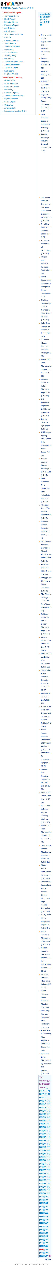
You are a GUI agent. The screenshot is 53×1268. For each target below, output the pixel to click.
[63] (48, 1153)
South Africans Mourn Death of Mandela (44, 997)
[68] (44, 1160)
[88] (41, 1183)
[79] (41, 1173)
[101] (46, 1196)
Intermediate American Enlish (15, 111)
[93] (48, 1186)
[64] (41, 1157)
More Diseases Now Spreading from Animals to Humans (45, 488)
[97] (41, 1193)
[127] (46, 1239)
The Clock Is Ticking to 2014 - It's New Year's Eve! (46, 600)
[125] (46, 1236)
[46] (41, 1137)
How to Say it (9, 90)
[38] (44, 1127)
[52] (41, 1144)
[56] (44, 1147)
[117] (46, 1223)
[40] (41, 1130)
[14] (44, 1101)
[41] (44, 1130)
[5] (49, 1091)
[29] (44, 1117)
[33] (48, 1120)
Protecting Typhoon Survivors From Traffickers (45, 1017)
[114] (41, 1220)
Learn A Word (9, 81)
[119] (46, 1226)
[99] (48, 1193)
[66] (48, 1157)
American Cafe (10, 108)
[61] (41, 1153)
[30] (48, 1117)
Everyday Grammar (11, 40)
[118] (41, 1226)
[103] (46, 1200)
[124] (41, 1236)
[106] (41, 1206)
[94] (41, 1190)
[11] (44, 1097)
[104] (41, 1203)
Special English (18, 8)
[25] (41, 1114)
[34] (41, 1124)
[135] (46, 1253)
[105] (46, 1203)
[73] (41, 1167)
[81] (48, 1173)
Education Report (11, 22)
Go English (8, 105)
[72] (48, 1163)
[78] (48, 1170)
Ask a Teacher (9, 31)
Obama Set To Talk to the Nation (45, 84)
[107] (46, 1206)
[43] (41, 1134)
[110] (41, 1213)
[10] (41, 1097)
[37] (41, 1127)
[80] (44, 1173)
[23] (44, 1110)
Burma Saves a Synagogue (45, 422)
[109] (46, 1210)
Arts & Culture (9, 28)
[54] (48, 1144)
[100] (41, 1196)
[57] (48, 1147)
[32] (44, 1120)
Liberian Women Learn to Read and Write (45, 528)
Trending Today (10, 56)
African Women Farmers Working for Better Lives (46, 465)
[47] (44, 1137)
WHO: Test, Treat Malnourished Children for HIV (46, 366)
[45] (48, 1134)
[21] (48, 1107)
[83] (44, 1177)
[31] (41, 1120)
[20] (44, 1107)
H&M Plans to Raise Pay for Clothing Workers (45, 812)
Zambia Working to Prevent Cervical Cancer (45, 141)
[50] (44, 1140)
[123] (46, 1233)
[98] (44, 1193)
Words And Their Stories (13, 34)
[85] (41, 1180)
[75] (48, 1167)
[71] (44, 1163)
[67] (41, 1160)
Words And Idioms (11, 84)
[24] (48, 1110)
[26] (44, 1114)
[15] (48, 1101)
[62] (44, 1153)
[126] (41, 1239)
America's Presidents (12, 65)
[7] (43, 1094)
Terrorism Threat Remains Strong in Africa (45, 346)
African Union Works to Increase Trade (44, 263)
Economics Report (11, 25)
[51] (48, 1140)
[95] (44, 1190)
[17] (44, 1104)
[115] (46, 1220)
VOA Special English (12, 13)
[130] (41, 1246)
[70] (41, 1163)
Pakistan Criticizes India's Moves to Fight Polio (45, 386)
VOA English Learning (12, 77)
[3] (43, 1091)
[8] (46, 1094)
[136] (41, 1256)
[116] (41, 1223)
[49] (41, 1140)
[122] (41, 1233)
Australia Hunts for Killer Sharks (46, 567)
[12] (48, 1097)
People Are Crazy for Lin (45, 696)
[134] (41, 1253)
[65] (44, 1157)
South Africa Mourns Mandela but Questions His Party (46, 852)
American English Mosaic (13, 96)
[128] (41, 1243)
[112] (41, 1216)
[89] (44, 1183)
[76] (41, 1170)
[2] (40, 1091)
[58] (41, 1150)
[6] (40, 1094)
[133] (46, 1249)
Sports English (9, 102)
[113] (46, 1216)
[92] (44, 1186)
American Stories (10, 53)
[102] (41, 1200)
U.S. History (8, 59)
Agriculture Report (11, 68)
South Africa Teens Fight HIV (46, 795)
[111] (46, 1213)
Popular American (11, 99)
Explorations (9, 71)
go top (48, 1259)
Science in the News (12, 46)
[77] (44, 1170)
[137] (46, 1256)
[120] (41, 1229)
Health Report (9, 19)
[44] (44, 1134)
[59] (44, 1150)
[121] (46, 1229)
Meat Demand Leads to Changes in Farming (45, 121)
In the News (8, 50)
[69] (48, 1160)
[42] (48, 1130)
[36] (48, 1124)
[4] (46, 1091)
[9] (49, 1094)
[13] (41, 1101)
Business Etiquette (11, 93)
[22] (41, 1110)
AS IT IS (30, 8)
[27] (48, 1114)
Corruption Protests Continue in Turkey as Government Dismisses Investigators (46, 207)
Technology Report (11, 16)
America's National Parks (13, 62)
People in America (11, 74)
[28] (41, 1117)
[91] (41, 1186)
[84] (48, 1177)
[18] (48, 1104)
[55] (41, 1147)
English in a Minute (11, 87)
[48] (48, 1137)
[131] (46, 1246)
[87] (48, 1180)
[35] (44, 1124)
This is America (10, 43)
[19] (41, 1107)
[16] (41, 1104)
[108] (41, 1210)
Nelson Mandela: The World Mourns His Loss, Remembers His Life (46, 958)
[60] (48, 1150)
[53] (44, 1144)
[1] (47, 1087)
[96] (48, 1190)
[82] (41, 1177)
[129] (46, 1243)
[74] (44, 1167)
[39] (48, 1127)
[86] (44, 1180)
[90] (48, 1183)
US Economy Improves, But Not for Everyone (45, 405)
